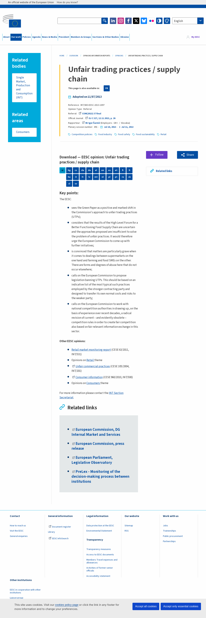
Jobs (165, 525)
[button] (187, 155)
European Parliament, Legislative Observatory (92, 460)
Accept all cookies (146, 606)
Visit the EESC (16, 531)
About (6, 37)
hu (69, 177)
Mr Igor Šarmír (91, 123)
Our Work (73, 55)
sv (76, 183)
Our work (16, 37)
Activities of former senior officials (99, 569)
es (109, 170)
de (89, 170)
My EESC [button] (195, 37)
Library (51, 532)
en (102, 170)
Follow (159, 155)
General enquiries (19, 536)
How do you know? (69, 2)
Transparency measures (98, 549)
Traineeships (169, 531)
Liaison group (16, 598)
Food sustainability (145, 134)
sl (69, 183)
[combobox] (188, 20)
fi (122, 170)
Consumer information (87, 377)
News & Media (49, 37)
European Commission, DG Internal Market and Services (96, 432)
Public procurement (173, 536)
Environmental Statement (99, 531)
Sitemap (129, 525)
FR (106, 88)
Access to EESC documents (100, 554)
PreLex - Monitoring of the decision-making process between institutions (100, 476)
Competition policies (82, 134)
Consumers (22, 132)
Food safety (124, 134)
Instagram (121, 21)
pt (116, 177)
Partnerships (169, 541)
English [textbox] (178, 21)
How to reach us (18, 525)
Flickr (151, 21)
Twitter (136, 21)
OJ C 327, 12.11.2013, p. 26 (100, 118)
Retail (163, 134)
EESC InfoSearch (58, 538)
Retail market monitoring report (91, 350)
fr (129, 170)
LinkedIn (113, 21)
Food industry (105, 134)
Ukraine (124, 37)
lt (83, 177)
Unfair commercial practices (91, 366)
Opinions (119, 55)
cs (76, 170)
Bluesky (144, 21)
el (96, 170)
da (82, 170)
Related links (164, 171)
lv (89, 177)
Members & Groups (81, 37)
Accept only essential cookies (180, 606)
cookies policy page (66, 604)
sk (129, 177)
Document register (60, 526)
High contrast (159, 21)
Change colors (167, 21)
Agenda (36, 37)
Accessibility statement (98, 576)
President (64, 37)
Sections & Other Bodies (105, 37)
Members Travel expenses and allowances (101, 561)
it (76, 177)
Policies (26, 37)
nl (103, 177)
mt (96, 177)
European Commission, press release (98, 446)
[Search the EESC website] (79, 21)
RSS (127, 531)
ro (123, 177)
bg (69, 170)
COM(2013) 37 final (90, 113)
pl (109, 177)
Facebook (128, 21)
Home (61, 55)
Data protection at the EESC (100, 525)
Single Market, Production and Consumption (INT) (24, 88)
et (116, 170)
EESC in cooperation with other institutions (25, 591)
